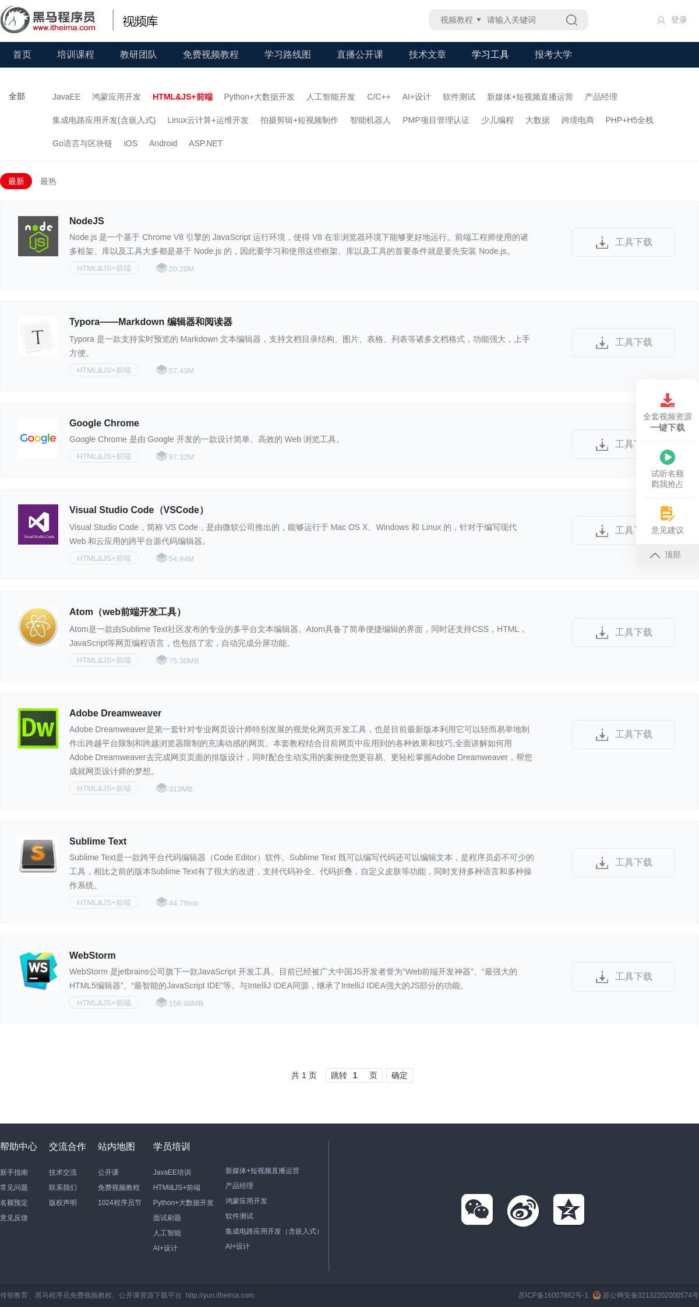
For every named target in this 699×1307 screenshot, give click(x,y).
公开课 (108, 1172)
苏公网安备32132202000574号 (645, 1295)
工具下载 (633, 242)
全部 (17, 96)
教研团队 (138, 54)
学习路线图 (287, 54)
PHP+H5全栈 (630, 120)
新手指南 (14, 1172)
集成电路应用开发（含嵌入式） (274, 1231)
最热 (48, 181)
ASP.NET (206, 143)
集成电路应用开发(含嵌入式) (104, 120)
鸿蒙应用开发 (116, 96)
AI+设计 (417, 96)
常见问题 (14, 1188)
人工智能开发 (330, 96)
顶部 (665, 554)
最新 (16, 181)
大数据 (537, 120)
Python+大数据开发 (259, 96)
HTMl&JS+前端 (177, 1188)
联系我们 (63, 1188)
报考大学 (553, 54)
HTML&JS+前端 (182, 96)
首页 (22, 54)
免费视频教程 (211, 54)
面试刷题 (167, 1218)
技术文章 (427, 54)
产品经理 (601, 96)
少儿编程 (497, 120)
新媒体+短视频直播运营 (530, 96)
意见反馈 (14, 1218)
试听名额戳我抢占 (667, 469)
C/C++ (378, 96)
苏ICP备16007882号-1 (553, 1295)
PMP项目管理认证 (436, 120)
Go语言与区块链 (82, 143)
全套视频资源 (667, 413)
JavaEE (66, 96)
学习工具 (490, 54)
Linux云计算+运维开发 (208, 120)
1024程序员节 (120, 1203)
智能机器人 (370, 120)
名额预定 (14, 1203)
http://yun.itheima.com (220, 1295)
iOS (130, 143)
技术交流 (63, 1172)
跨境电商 (578, 120)
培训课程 (75, 54)
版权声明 (63, 1203)
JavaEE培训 (172, 1172)
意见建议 (667, 520)
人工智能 (167, 1233)
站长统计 (272, 1295)
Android (163, 143)
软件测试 (459, 96)
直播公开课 (360, 54)
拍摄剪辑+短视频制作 (299, 120)
